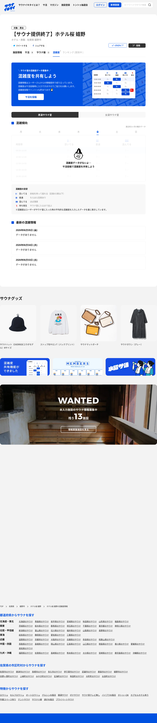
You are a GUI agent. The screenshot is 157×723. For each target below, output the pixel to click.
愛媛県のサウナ (138, 643)
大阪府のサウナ (58, 639)
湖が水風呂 (49, 699)
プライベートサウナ (65, 699)
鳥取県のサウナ (26, 643)
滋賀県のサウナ (26, 639)
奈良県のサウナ (90, 639)
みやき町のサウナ (44, 676)
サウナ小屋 (37, 699)
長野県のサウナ (106, 630)
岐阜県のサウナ (26, 634)
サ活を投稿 (31, 97)
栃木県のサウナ (42, 625)
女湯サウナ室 (112, 114)
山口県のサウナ (90, 643)
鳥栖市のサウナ (39, 671)
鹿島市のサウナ (105, 671)
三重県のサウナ (74, 634)
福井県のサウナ (74, 630)
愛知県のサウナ (58, 634)
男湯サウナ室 (45, 114)
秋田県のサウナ (90, 621)
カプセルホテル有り (140, 695)
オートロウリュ (33, 695)
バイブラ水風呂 (109, 695)
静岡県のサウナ (42, 634)
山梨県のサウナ (90, 630)
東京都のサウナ (106, 625)
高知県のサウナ (26, 648)
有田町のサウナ (77, 676)
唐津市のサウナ (23, 671)
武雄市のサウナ (89, 671)
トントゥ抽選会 (80, 4)
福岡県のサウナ (26, 652)
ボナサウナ (75, 695)
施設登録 (65, 4)
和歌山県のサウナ (107, 639)
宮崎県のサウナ (106, 652)
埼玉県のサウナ (74, 625)
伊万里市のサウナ (72, 671)
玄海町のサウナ (61, 676)
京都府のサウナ (42, 639)
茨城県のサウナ (26, 625)
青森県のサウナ (42, 621)
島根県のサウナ (42, 643)
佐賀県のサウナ (42, 652)
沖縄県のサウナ (140, 652)
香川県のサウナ (122, 643)
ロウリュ (4, 695)
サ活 (45, 4)
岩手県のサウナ (58, 621)
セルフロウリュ (17, 695)
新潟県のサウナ (26, 630)
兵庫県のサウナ (74, 639)
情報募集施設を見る (78, 429)
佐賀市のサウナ (7, 671)
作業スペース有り (8, 699)
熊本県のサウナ (74, 652)
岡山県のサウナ (58, 643)
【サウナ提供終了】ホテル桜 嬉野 (48, 33)
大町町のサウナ (93, 676)
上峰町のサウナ (27, 676)
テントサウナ (24, 699)
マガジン (54, 4)
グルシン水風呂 (49, 695)
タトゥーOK (123, 695)
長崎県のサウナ (58, 652)
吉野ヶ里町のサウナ (9, 676)
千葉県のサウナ (90, 625)
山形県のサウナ (106, 621)
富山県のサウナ (42, 630)
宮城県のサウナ (74, 621)
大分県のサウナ (90, 652)
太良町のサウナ (109, 676)
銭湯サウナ (63, 695)
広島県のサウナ (74, 643)
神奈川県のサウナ (123, 625)
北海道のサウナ (26, 621)
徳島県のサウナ (106, 643)
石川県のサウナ (58, 630)
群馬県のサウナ (58, 625)
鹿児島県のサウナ (123, 652)
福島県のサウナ (122, 621)
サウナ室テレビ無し (91, 695)
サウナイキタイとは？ (29, 4)
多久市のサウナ (55, 671)
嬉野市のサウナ (121, 671)
